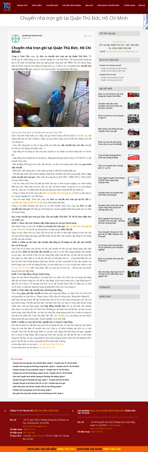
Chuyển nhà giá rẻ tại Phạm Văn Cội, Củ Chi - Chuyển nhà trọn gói (39, 383)
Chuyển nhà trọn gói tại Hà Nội (112, 77)
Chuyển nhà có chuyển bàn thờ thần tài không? (110, 193)
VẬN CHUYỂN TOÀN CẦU (46, 410)
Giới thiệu (36, 5)
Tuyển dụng (129, 5)
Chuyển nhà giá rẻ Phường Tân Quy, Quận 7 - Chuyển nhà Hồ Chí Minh (41, 380)
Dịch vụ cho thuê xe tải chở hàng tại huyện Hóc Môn (110, 95)
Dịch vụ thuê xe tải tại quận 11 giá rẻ (111, 116)
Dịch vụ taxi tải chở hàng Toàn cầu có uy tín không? (110, 143)
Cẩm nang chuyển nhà (108, 5)
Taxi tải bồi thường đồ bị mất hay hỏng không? (109, 156)
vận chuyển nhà (61, 315)
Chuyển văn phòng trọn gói (110, 65)
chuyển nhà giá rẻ (38, 436)
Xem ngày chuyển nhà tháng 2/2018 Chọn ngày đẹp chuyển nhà (111, 180)
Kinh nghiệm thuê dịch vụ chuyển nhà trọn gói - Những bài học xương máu (111, 220)
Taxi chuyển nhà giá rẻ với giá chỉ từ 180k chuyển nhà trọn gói (110, 234)
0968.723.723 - (67, 449)
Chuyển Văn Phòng (71, 5)
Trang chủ (22, 5)
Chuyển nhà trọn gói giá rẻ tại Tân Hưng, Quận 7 (32, 390)
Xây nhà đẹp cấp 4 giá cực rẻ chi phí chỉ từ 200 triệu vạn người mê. (111, 274)
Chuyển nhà (52, 5)
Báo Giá (89, 5)
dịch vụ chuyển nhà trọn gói (107, 410)
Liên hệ (141, 5)
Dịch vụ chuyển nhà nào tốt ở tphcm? (111, 259)
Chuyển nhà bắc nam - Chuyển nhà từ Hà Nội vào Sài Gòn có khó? (110, 105)
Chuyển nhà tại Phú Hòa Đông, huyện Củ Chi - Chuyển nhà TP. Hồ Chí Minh (42, 373)
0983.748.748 (112, 449)
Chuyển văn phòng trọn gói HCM (113, 71)
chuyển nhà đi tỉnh (47, 347)
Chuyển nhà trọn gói (107, 74)
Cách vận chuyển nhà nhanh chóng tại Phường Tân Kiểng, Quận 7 (39, 376)
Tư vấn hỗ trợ (119, 41)
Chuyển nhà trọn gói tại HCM (111, 80)
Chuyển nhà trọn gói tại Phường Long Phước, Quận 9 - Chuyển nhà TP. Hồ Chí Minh (46, 366)
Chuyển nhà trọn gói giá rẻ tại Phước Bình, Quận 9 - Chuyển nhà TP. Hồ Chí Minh (45, 363)
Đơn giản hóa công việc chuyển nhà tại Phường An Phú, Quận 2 (38, 393)
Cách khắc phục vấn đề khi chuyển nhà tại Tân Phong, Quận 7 (37, 386)
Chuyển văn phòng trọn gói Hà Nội (113, 68)
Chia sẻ (88, 36)
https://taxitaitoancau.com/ (101, 428)
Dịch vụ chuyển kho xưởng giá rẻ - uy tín (110, 166)
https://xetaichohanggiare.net (35, 426)
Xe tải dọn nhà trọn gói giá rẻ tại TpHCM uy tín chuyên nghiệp (110, 247)
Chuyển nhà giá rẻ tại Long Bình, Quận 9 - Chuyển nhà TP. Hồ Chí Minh (41, 370)
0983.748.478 (97, 432)
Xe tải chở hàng (113, 425)
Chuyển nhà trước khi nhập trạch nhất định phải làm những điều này (111, 207)
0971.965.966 (29, 432)
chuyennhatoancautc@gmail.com (122, 51)
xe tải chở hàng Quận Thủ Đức (50, 344)
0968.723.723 (29, 429)
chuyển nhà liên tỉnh (20, 268)
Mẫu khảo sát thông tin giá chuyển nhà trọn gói (110, 130)
